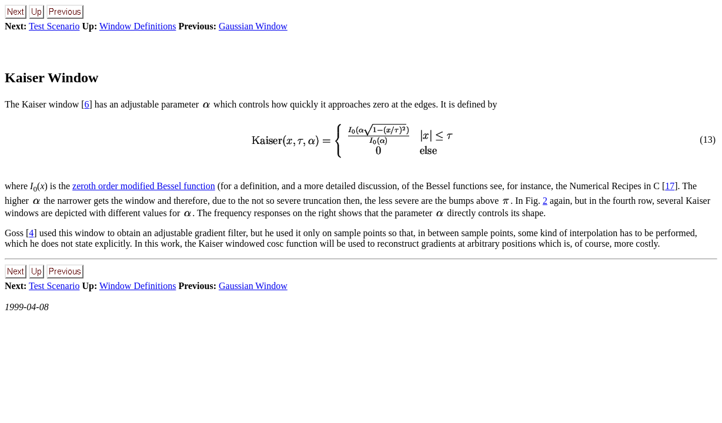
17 (669, 186)
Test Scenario (54, 26)
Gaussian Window (253, 26)
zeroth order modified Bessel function (143, 186)
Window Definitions (137, 26)
